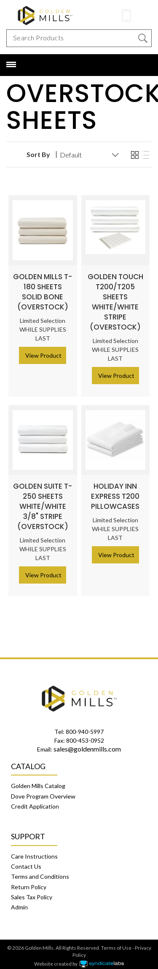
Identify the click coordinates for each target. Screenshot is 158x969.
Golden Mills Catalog (38, 780)
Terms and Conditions (40, 871)
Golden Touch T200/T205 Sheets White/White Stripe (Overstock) (115, 297)
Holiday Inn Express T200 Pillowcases (115, 491)
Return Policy (28, 881)
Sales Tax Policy (31, 892)
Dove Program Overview (43, 791)
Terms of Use (116, 943)
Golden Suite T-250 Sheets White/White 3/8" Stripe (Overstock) (42, 501)
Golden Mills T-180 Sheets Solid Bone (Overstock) (42, 287)
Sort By (38, 149)
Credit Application (35, 801)
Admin (19, 902)
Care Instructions (34, 851)
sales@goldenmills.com (87, 744)
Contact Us (26, 861)
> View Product (41, 350)
